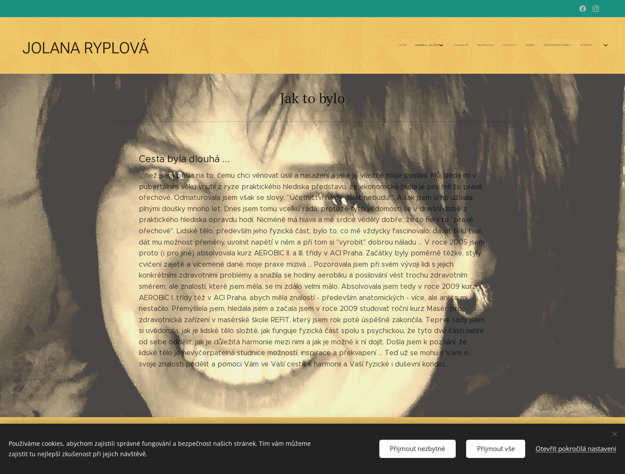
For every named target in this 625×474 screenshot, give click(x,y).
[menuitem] (498, 45)
